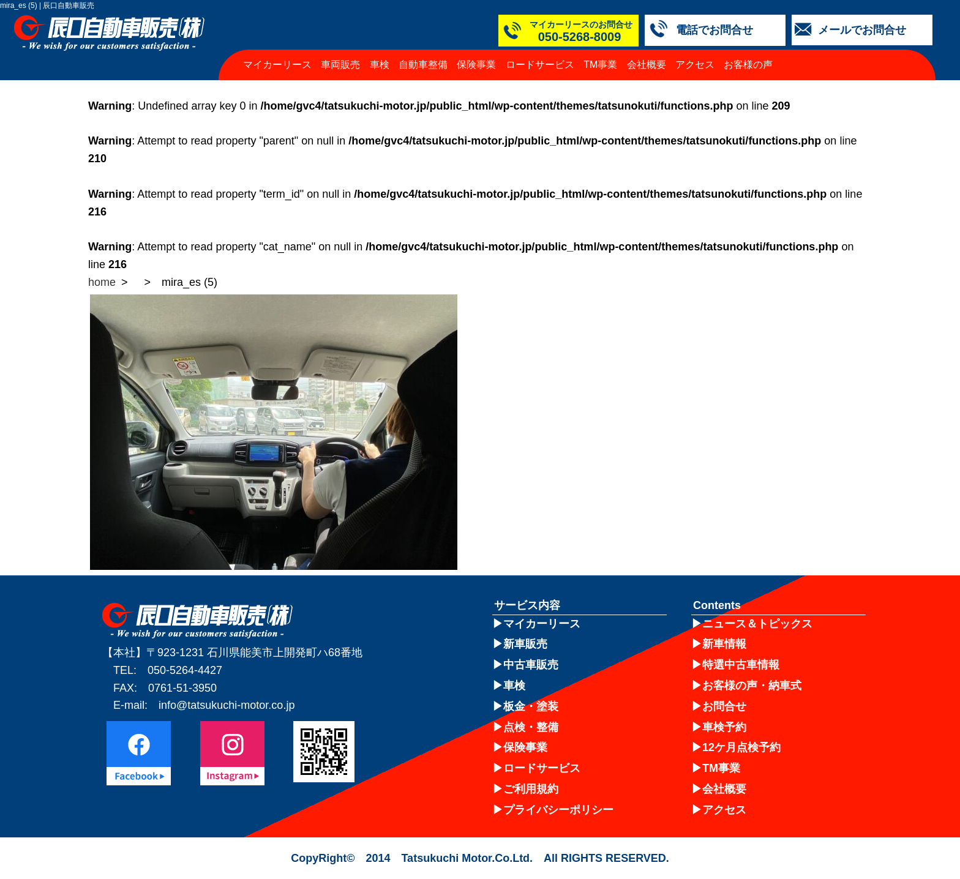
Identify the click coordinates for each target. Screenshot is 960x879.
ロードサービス (540, 64)
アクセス (694, 64)
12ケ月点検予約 (741, 747)
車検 (379, 64)
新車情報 (724, 644)
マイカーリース (277, 64)
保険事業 (476, 64)
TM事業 (600, 64)
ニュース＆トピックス (757, 624)
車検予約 (724, 727)
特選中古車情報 (740, 665)
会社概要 (646, 64)
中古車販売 (530, 665)
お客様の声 (748, 64)
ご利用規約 (530, 789)
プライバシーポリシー (558, 810)
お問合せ (724, 706)
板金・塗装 (530, 706)
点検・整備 (530, 727)
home (102, 282)
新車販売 (525, 644)
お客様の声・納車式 (751, 685)
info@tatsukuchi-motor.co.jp (226, 705)
